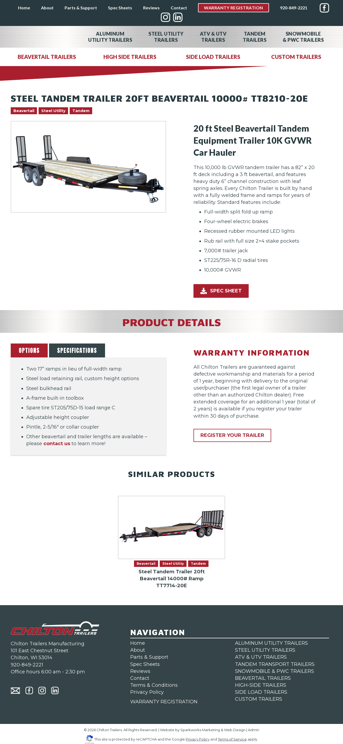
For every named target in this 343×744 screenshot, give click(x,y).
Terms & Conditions (154, 685)
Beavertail (23, 110)
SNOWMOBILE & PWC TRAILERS (274, 671)
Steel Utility (166, 36)
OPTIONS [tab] (29, 350)
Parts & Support (81, 8)
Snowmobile (303, 36)
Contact (179, 8)
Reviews (151, 8)
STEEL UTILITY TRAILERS (265, 650)
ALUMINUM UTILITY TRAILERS (271, 643)
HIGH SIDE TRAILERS (129, 57)
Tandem (254, 36)
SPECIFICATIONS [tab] (77, 350)
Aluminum (110, 36)
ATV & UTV (213, 36)
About (47, 8)
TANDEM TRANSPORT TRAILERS (275, 664)
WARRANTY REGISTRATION (163, 702)
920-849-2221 (293, 8)
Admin (253, 730)
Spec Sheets (120, 8)
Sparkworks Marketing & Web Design (212, 730)
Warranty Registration (233, 7)
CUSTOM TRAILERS (296, 57)
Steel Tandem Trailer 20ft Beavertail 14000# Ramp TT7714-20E (172, 579)
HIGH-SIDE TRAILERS (260, 685)
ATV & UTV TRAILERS (261, 657)
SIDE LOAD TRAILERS (213, 57)
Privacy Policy (147, 692)
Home (24, 8)
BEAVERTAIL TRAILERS (47, 57)
